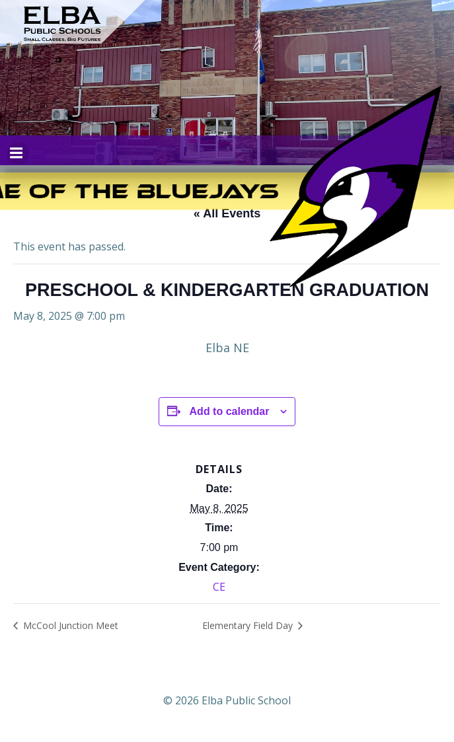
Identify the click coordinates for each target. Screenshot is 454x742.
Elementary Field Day (248, 625)
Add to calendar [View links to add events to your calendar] (230, 411)
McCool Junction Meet (69, 625)
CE (219, 586)
